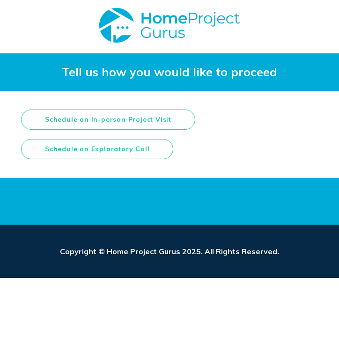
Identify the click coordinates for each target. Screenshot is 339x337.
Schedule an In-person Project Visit (108, 119)
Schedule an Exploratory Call (97, 149)
